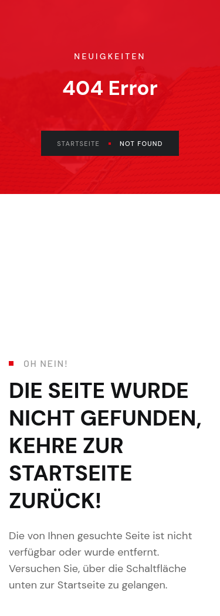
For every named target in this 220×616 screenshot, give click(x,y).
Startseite (84, 143)
